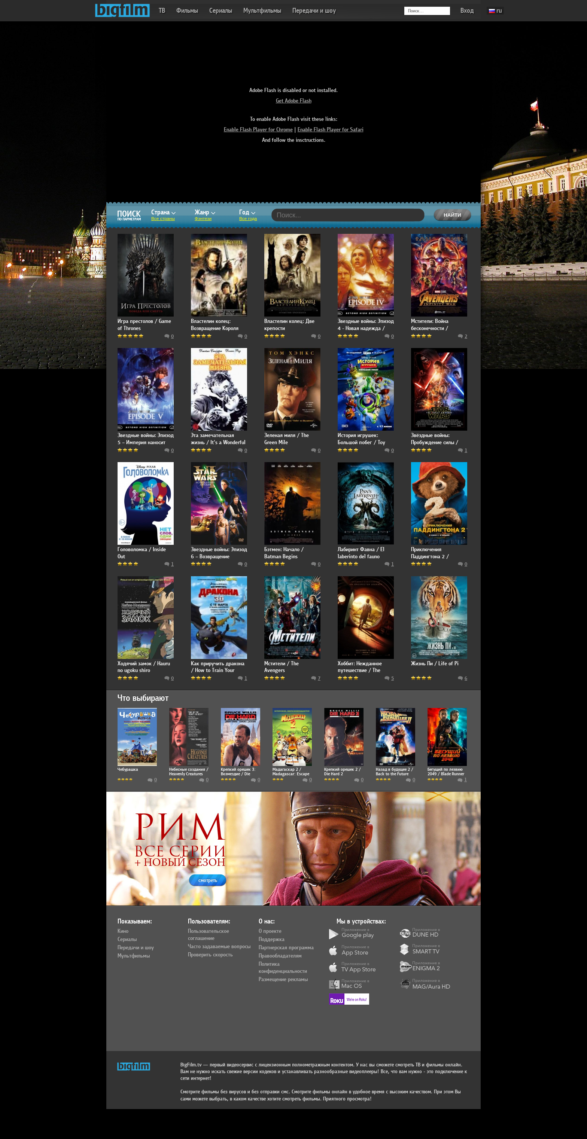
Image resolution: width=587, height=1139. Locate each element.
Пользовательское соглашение (208, 935)
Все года (248, 218)
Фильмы (187, 11)
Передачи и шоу (314, 11)
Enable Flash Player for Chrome (258, 129)
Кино (123, 931)
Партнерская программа (286, 947)
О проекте (270, 931)
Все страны (163, 218)
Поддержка (272, 939)
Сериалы (220, 11)
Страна (163, 212)
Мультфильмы (262, 11)
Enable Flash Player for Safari (331, 129)
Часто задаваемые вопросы (219, 946)
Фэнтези (203, 218)
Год (247, 212)
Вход (467, 11)
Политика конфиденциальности (283, 968)
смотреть (207, 880)
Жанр (205, 212)
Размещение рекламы (283, 979)
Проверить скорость (210, 955)
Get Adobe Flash (293, 100)
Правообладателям (280, 956)
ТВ (162, 11)
